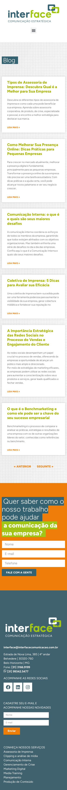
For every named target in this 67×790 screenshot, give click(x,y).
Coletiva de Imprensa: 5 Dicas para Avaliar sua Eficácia (33, 282)
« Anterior (22, 466)
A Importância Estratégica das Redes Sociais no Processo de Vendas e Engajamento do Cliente (30, 337)
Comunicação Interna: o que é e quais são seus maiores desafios (33, 219)
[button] (33, 30)
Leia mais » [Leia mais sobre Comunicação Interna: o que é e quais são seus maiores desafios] (13, 263)
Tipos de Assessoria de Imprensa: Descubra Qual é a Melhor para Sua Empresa (32, 86)
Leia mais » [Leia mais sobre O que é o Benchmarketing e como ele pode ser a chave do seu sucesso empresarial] (13, 450)
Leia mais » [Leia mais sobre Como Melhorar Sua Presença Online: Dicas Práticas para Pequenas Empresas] (13, 197)
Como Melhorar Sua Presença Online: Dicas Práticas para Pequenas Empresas (32, 149)
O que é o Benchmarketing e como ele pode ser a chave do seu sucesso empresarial (33, 413)
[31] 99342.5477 (16, 671)
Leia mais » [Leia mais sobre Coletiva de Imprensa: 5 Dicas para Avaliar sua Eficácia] (13, 313)
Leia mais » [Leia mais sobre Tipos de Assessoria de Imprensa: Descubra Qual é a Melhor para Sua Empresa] (13, 127)
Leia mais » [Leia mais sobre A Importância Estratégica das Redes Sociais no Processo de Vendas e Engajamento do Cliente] (13, 391)
